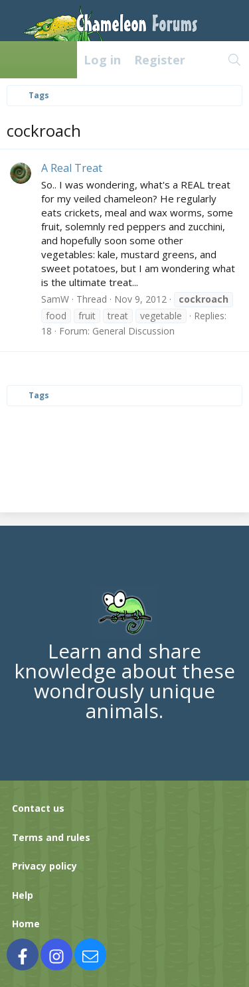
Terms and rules (51, 837)
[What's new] (206, 59)
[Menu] (17, 60)
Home (26, 923)
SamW (55, 299)
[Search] (234, 59)
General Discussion (133, 331)
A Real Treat (71, 168)
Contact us (38, 808)
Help (22, 895)
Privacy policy (44, 866)
